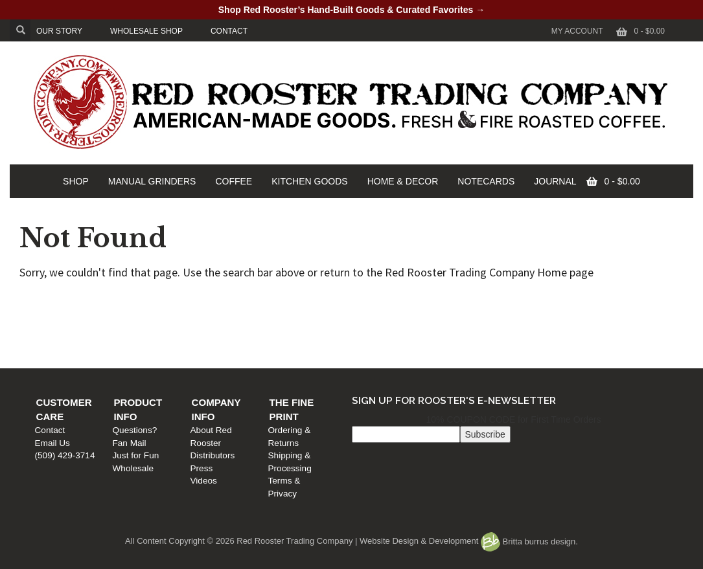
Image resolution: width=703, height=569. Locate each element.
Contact (56, 315)
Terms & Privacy (544, 341)
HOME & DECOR (403, 181)
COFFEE (233, 181)
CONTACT (229, 31)
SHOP (76, 181)
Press (367, 341)
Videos (369, 353)
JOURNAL (555, 181)
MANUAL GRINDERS (152, 181)
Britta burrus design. (529, 541)
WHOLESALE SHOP (146, 31)
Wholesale (218, 353)
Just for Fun (221, 341)
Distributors (378, 328)
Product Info (237, 301)
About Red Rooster (393, 315)
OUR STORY (59, 31)
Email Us (58, 328)
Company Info (394, 301)
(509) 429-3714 (71, 341)
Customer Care (86, 301)
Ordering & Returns (550, 315)
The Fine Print (552, 301)
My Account (577, 31)
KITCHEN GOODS (309, 181)
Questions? (220, 315)
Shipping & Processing (557, 328)
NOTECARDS (485, 181)
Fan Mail (215, 328)
